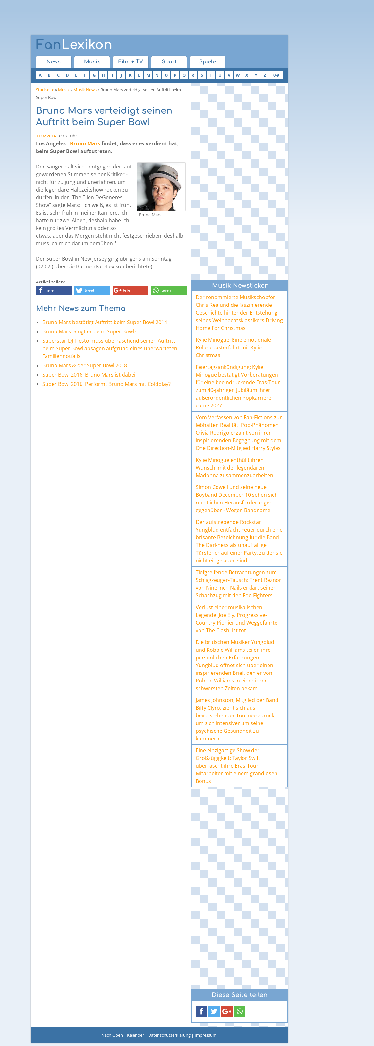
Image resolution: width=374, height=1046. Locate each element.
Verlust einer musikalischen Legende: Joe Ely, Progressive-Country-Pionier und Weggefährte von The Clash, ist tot (236, 619)
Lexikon (74, 45)
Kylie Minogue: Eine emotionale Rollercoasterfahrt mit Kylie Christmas (233, 347)
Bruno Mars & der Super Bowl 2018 (84, 365)
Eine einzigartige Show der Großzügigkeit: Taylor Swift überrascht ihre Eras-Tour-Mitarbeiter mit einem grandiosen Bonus (236, 766)
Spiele (207, 62)
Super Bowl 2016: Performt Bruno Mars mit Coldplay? (106, 384)
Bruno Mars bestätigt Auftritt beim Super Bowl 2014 (104, 322)
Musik (92, 62)
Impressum (206, 1035)
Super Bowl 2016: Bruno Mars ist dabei (88, 374)
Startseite (45, 90)
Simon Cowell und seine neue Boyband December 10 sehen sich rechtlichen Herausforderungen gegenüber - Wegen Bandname (237, 499)
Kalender (135, 1035)
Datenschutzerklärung (169, 1035)
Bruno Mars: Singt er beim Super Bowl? (89, 331)
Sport (169, 62)
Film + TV (130, 62)
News (54, 62)
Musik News (85, 90)
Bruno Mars (85, 143)
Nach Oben (112, 1035)
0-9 (276, 75)
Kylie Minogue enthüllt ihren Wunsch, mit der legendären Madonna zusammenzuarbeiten (234, 467)
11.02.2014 (46, 136)
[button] (54, 290)
